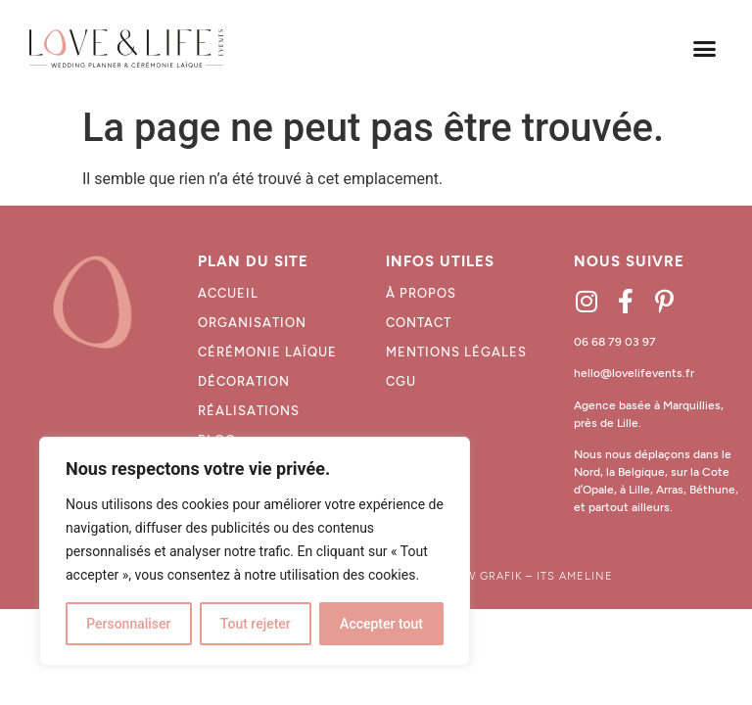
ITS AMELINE (575, 576)
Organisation (252, 322)
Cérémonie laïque (267, 352)
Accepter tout (381, 624)
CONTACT (418, 322)
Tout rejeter (255, 624)
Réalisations (249, 410)
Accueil (228, 293)
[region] (254, 551)
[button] (704, 49)
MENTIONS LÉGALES (456, 352)
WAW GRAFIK (484, 576)
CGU (401, 381)
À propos (421, 293)
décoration (244, 381)
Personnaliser (128, 624)
